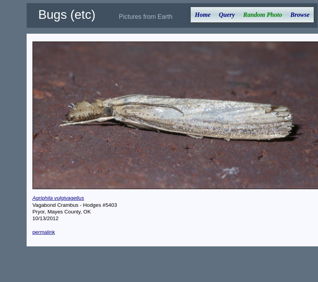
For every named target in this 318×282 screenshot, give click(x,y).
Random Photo (262, 14)
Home (203, 14)
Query (227, 14)
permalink (44, 232)
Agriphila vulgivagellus (58, 198)
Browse (299, 14)
